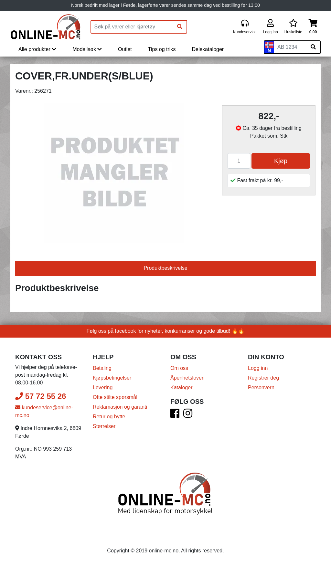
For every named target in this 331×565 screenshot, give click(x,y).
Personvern (261, 387)
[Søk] (179, 27)
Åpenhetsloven (187, 378)
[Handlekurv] (313, 27)
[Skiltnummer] (290, 47)
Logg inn (258, 368)
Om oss (179, 368)
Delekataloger (208, 49)
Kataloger (181, 387)
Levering (102, 387)
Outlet (125, 49)
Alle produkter (37, 49)
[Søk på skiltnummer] (313, 47)
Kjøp (280, 160)
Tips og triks (162, 49)
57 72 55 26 (40, 396)
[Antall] (239, 161)
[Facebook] (174, 415)
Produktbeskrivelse (165, 268)
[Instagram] (187, 415)
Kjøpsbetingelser (112, 378)
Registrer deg (263, 378)
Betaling (102, 368)
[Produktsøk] (132, 27)
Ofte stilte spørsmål (115, 397)
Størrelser (104, 426)
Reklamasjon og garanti (120, 407)
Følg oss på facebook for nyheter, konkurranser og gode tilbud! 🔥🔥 (166, 331)
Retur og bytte (109, 416)
